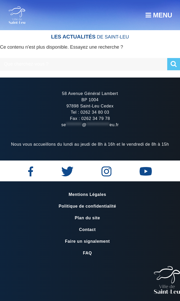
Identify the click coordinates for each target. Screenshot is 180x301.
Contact (87, 229)
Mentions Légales (87, 194)
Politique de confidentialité (87, 206)
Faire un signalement (87, 241)
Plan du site (87, 218)
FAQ (87, 253)
